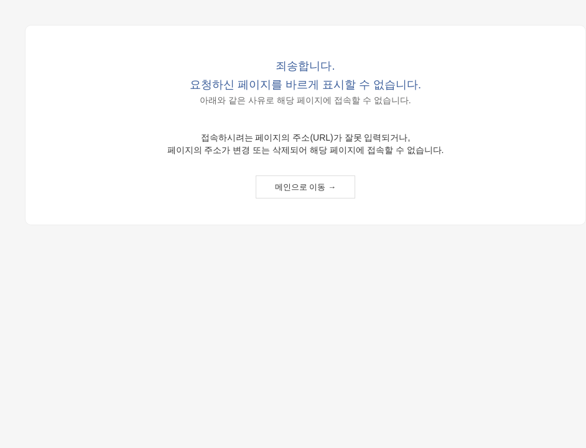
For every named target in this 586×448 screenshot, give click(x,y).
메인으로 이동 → (305, 187)
